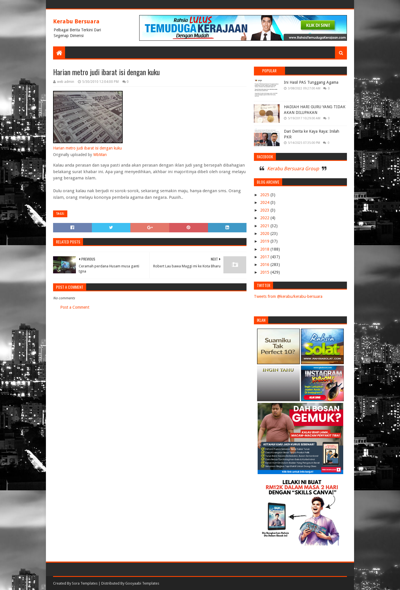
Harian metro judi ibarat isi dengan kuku (87, 148)
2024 (265, 202)
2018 (265, 249)
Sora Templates (85, 583)
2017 (265, 257)
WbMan (100, 154)
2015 (265, 272)
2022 (265, 218)
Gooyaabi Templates (142, 583)
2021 (265, 226)
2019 (265, 241)
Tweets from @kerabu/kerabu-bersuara (288, 296)
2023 (265, 210)
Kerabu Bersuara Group (293, 168)
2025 (265, 194)
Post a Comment (74, 307)
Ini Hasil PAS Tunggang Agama (311, 82)
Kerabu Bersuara (76, 21)
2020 (265, 233)
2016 (265, 264)
